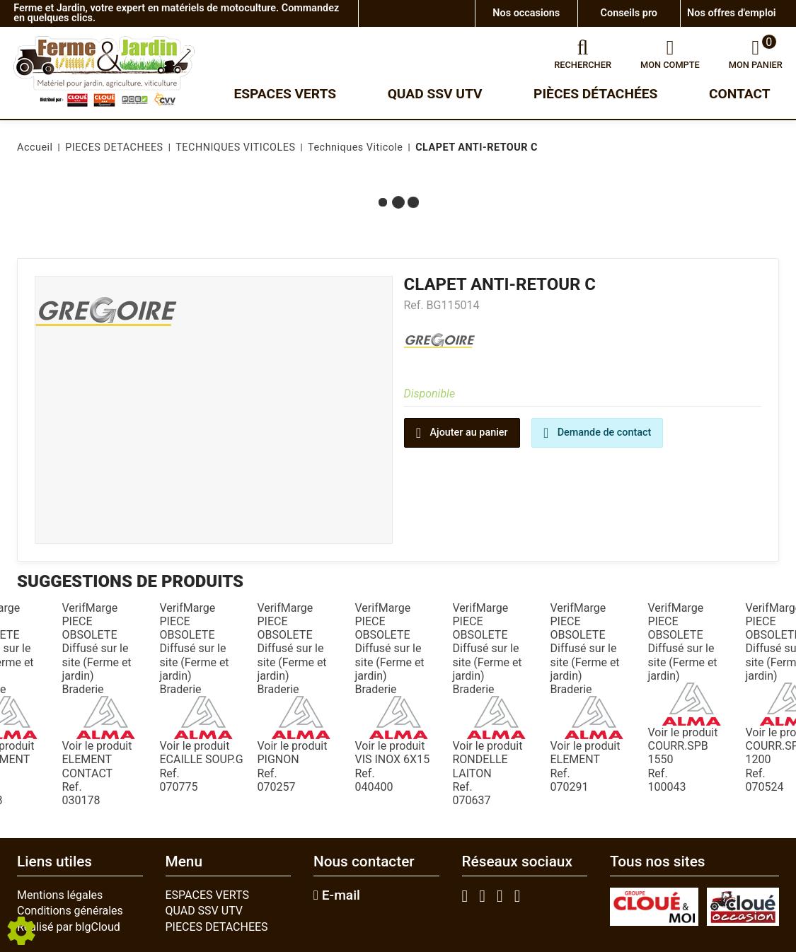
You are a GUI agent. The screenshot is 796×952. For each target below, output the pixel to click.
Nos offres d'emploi (731, 13)
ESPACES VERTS (207, 895)
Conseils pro (629, 13)
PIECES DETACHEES (217, 927)
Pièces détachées (595, 94)
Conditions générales (70, 910)
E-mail (336, 895)
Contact (740, 94)
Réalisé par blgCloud (68, 927)
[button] (474, 148)
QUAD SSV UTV (204, 910)
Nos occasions (526, 13)
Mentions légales (60, 895)
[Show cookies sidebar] (21, 931)
